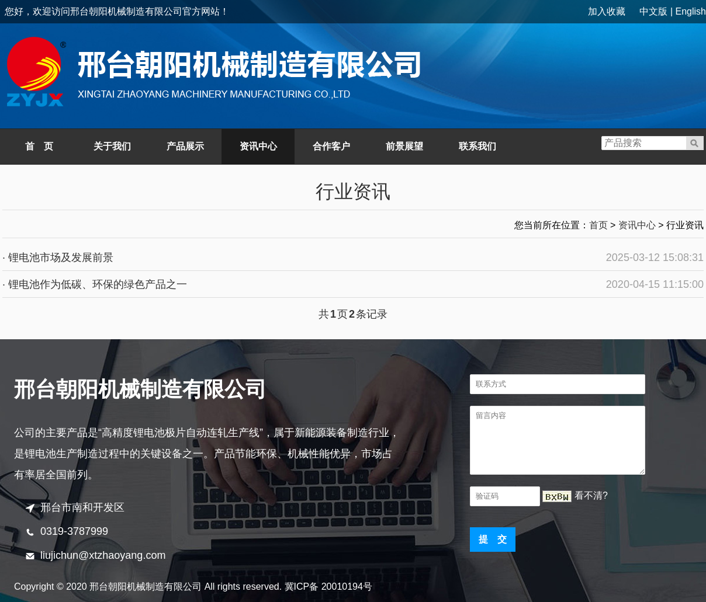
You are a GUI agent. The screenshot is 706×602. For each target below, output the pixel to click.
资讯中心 (258, 146)
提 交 (493, 539)
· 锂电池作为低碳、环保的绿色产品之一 (94, 284)
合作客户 (331, 146)
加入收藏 (606, 11)
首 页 (39, 146)
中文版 (653, 11)
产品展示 (185, 146)
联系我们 (477, 146)
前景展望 (404, 146)
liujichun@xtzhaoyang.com (102, 555)
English (691, 11)
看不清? (591, 495)
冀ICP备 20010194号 (328, 586)
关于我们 (112, 146)
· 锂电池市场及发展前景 (57, 257)
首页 (598, 225)
